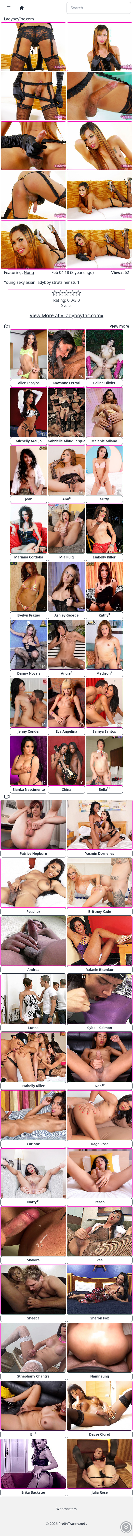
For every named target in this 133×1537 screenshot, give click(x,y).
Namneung (99, 1376)
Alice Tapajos (29, 382)
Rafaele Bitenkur (100, 969)
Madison (104, 673)
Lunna (33, 1027)
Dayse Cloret (99, 1434)
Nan (100, 1085)
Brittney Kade (99, 911)
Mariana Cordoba (28, 557)
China (66, 789)
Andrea (33, 969)
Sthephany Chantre (33, 1376)
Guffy (104, 499)
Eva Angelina (66, 731)
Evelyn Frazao (28, 615)
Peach (100, 1202)
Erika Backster (33, 1492)
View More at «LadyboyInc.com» (66, 315)
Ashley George (66, 615)
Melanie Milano (104, 441)
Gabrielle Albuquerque (66, 441)
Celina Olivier (104, 382)
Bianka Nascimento (29, 789)
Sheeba (33, 1318)
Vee (100, 1260)
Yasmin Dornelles (99, 853)
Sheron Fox (99, 1318)
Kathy (104, 615)
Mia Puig (66, 557)
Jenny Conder (28, 731)
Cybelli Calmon (99, 1027)
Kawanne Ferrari (66, 382)
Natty (33, 1201)
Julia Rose (100, 1492)
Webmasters (66, 1508)
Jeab (28, 499)
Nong (29, 272)
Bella (104, 789)
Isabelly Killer (104, 557)
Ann (66, 498)
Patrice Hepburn (33, 853)
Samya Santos (104, 731)
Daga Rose (99, 1143)
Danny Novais (28, 673)
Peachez (33, 911)
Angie (66, 673)
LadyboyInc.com (19, 19)
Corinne (33, 1143)
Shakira (33, 1260)
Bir (33, 1434)
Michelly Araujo (28, 441)
